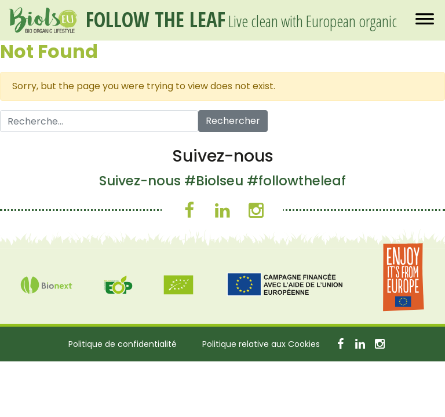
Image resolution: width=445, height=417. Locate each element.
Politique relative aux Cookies (261, 344)
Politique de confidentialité (122, 344)
